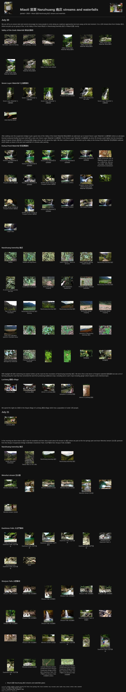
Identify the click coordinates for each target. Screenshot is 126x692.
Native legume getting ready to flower (86, 258)
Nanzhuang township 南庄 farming (29, 307)
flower (28, 686)
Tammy (16, 688)
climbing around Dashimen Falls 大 (105, 538)
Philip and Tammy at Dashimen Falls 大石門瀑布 (10, 540)
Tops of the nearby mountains (10, 307)
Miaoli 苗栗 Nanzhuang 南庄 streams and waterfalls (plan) (26, 683)
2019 (28, 13)
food (31, 686)
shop (64, 686)
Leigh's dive (10, 228)
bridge (8, 686)
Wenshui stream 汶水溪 (10, 484)
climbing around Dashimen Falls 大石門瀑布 (10, 563)
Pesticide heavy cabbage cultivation (86, 283)
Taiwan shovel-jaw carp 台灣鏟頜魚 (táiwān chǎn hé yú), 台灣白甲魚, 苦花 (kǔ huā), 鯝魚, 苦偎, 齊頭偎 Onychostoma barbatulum (105, 158)
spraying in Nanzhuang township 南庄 (86, 330)
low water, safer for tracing (10, 40)
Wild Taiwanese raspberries (67, 283)
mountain (53, 686)
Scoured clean (48, 40)
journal (22, 13)
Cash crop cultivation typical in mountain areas (10, 331)
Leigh (9, 688)
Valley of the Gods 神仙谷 (48, 63)
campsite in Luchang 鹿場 (67, 389)
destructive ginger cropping (48, 283)
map (49, 686)
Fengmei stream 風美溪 (67, 92)
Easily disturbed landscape (10, 457)
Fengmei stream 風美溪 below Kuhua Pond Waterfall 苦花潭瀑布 (86, 182)
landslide (46, 686)
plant (57, 686)
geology (35, 686)
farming (22, 686)
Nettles (10, 257)
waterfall (80, 686)
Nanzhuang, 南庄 (11, 689)
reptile (61, 686)
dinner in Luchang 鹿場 (48, 388)
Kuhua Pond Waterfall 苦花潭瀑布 (10, 156)
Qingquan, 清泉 (20, 689)
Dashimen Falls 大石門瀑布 (29, 541)
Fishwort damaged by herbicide (29, 356)
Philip (12, 688)
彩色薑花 (86, 354)
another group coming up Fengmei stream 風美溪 (48, 180)
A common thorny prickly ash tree (10, 284)
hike (38, 686)
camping (17, 686)
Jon (7, 688)
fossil (29, 561)
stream (68, 686)
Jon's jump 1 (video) (67, 179)
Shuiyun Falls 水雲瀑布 (10, 590)
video (75, 686)
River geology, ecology (29, 40)
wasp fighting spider (10, 116)
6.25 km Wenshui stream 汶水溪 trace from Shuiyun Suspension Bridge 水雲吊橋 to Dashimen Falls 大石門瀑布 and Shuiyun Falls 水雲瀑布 (67, 667)
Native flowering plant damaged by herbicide (10, 356)
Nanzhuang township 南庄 (105, 257)
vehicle (72, 686)
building (13, 686)
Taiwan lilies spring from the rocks (86, 94)
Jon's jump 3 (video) (86, 203)
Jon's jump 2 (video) (67, 203)
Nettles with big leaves (29, 257)
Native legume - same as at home (67, 258)
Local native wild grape (29, 282)
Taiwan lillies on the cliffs (29, 458)
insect (41, 686)
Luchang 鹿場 (10, 388)
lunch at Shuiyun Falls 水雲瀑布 (86, 615)
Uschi (20, 688)
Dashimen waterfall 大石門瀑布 (48, 539)
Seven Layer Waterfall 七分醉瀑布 (10, 96)
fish (25, 686)
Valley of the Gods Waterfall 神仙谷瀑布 (67, 42)
